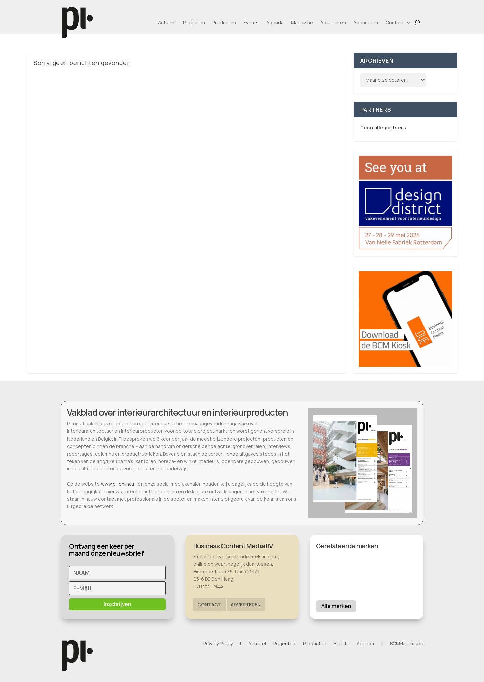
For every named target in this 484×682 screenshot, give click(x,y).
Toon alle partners (383, 127)
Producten (224, 22)
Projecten (194, 22)
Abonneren (365, 22)
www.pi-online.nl (119, 484)
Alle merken (336, 606)
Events (251, 22)
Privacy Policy (218, 644)
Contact (395, 22)
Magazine (302, 22)
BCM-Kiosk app (407, 644)
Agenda (275, 22)
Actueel (166, 22)
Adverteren (333, 22)
